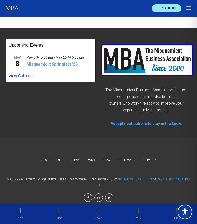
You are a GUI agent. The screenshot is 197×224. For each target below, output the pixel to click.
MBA (12, 8)
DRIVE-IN (149, 160)
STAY (75, 160)
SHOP (45, 160)
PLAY (106, 160)
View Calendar (21, 76)
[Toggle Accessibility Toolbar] (185, 212)
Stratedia (165, 179)
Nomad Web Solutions (136, 179)
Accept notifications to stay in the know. (146, 123)
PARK (91, 160)
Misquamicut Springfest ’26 (52, 64)
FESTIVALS (127, 160)
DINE (61, 160)
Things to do (166, 8)
